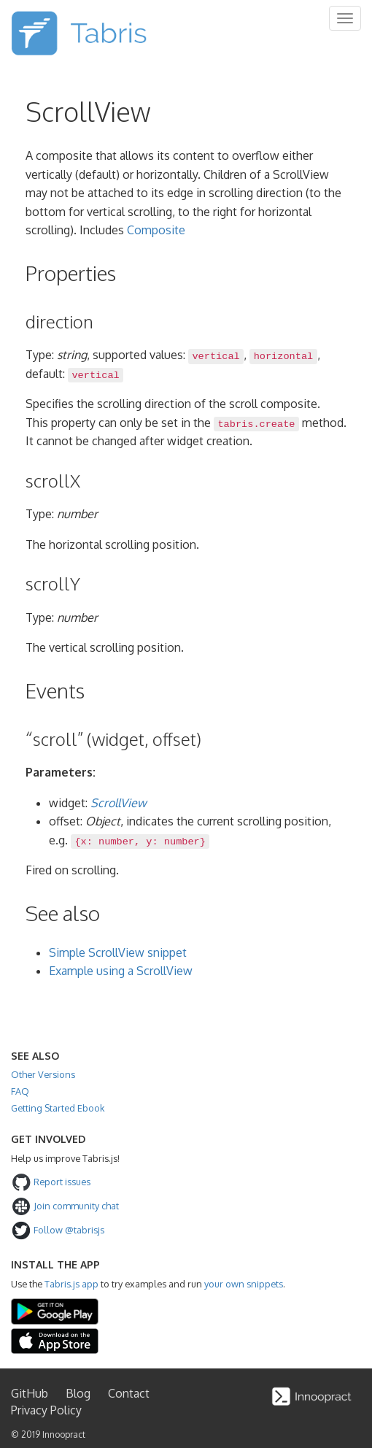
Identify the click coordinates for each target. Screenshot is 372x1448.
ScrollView (118, 803)
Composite (156, 230)
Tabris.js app (71, 1284)
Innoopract (63, 1434)
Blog (78, 1393)
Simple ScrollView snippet (118, 952)
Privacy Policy (46, 1410)
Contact (129, 1393)
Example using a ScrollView (121, 970)
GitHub (29, 1393)
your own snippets (243, 1284)
